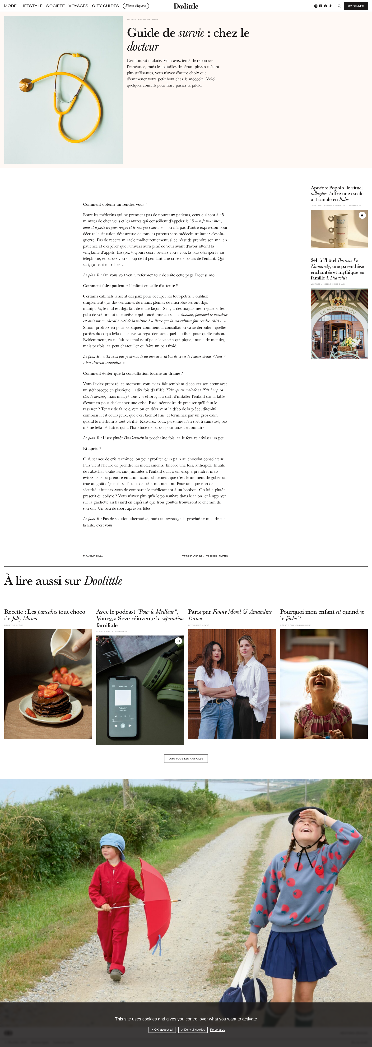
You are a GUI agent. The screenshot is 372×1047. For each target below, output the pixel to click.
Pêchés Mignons (100, 6)
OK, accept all (162, 1029)
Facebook (320, 6)
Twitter (223, 556)
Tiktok (329, 6)
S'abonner (355, 6)
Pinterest (325, 6)
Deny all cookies (193, 1029)
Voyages (56, 6)
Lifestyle (23, 6)
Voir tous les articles (186, 759)
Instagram (315, 6)
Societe (40, 6)
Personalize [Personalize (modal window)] (217, 1029)
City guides (75, 6)
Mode (8, 6)
